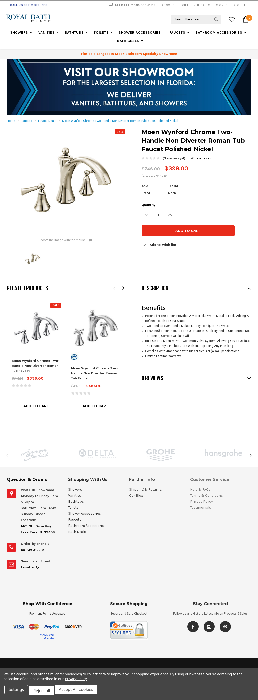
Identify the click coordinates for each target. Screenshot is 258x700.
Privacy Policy (76, 681)
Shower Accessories (140, 32)
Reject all (44, 692)
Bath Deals (128, 41)
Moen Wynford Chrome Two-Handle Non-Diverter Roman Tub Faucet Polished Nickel (120, 121)
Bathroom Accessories (219, 32)
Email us (30, 567)
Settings (17, 692)
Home (11, 121)
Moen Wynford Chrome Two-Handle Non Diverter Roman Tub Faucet (95, 373)
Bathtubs (74, 32)
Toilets (101, 32)
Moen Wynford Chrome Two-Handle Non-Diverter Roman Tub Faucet (35, 366)
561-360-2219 (32, 550)
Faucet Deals (47, 121)
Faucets (177, 32)
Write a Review (201, 158)
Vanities (46, 32)
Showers (19, 32)
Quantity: (149, 205)
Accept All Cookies (79, 692)
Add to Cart (36, 406)
